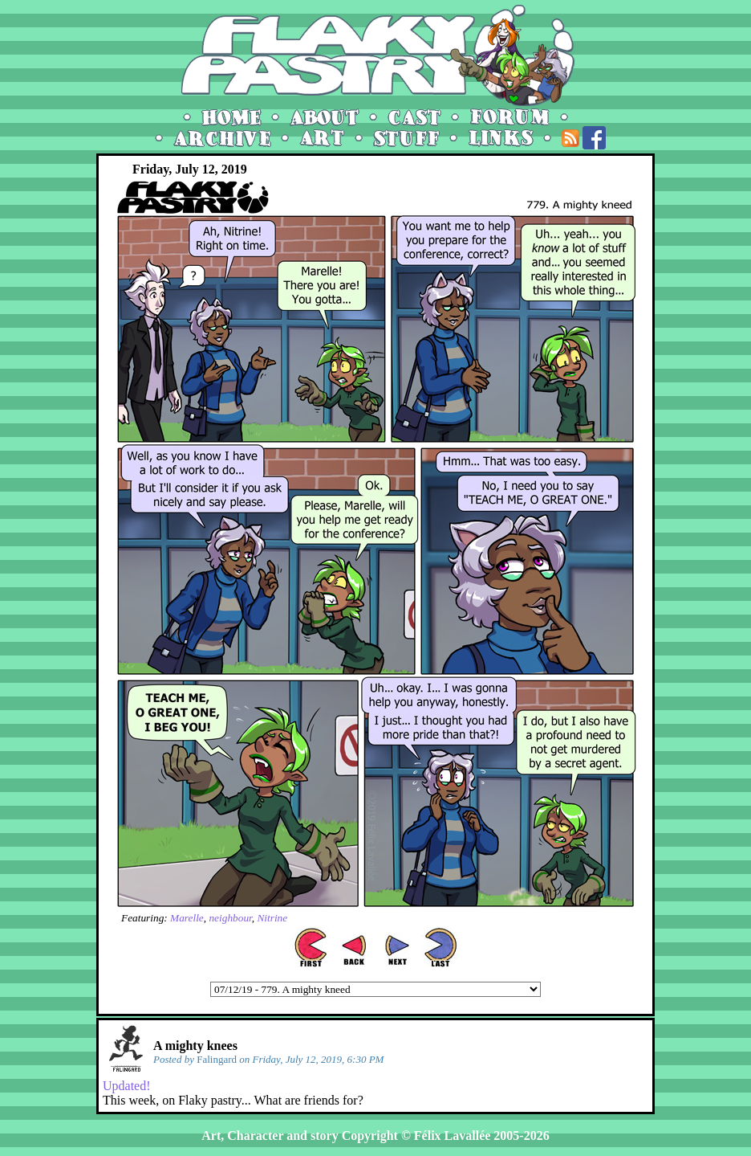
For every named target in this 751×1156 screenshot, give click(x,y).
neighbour (230, 918)
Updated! (127, 1086)
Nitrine (272, 918)
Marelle (187, 918)
